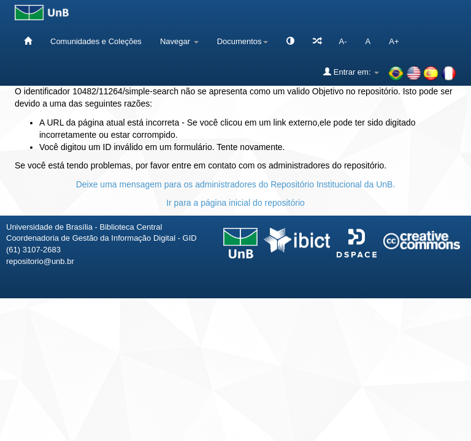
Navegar (179, 41)
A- (343, 41)
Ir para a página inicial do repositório (235, 203)
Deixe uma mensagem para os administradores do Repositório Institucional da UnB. (236, 184)
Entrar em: (351, 72)
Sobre (451, 316)
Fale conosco (398, 316)
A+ (394, 41)
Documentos (242, 41)
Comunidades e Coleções (96, 41)
